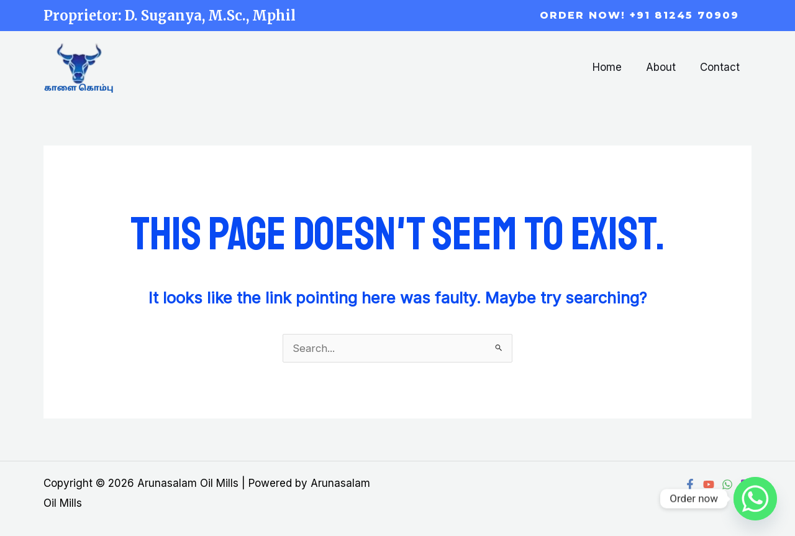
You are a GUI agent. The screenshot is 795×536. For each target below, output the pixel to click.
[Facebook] (690, 484)
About (665, 67)
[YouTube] (708, 484)
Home (614, 67)
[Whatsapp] (755, 498)
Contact (721, 67)
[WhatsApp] (727, 484)
